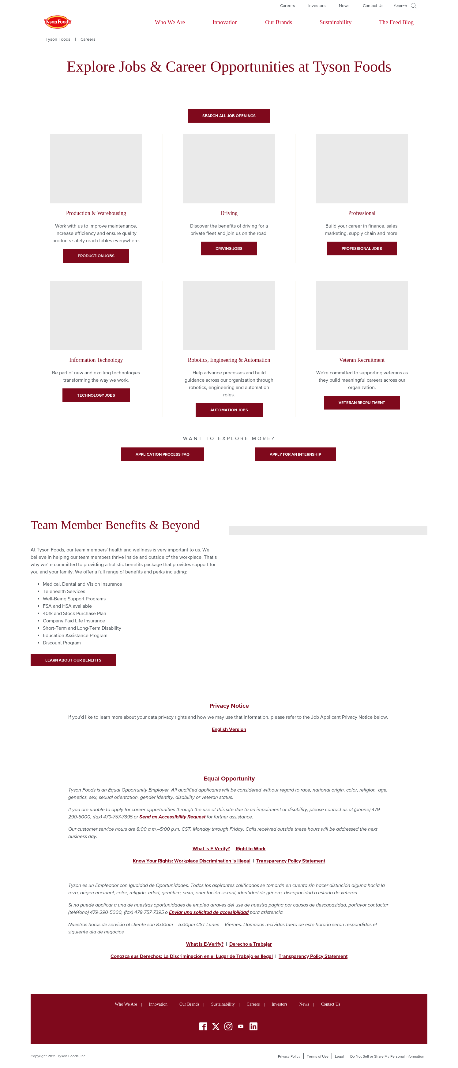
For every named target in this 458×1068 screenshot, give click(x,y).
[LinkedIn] (253, 1027)
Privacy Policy (289, 1056)
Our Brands (278, 22)
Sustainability (336, 22)
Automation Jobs (229, 410)
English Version (229, 729)
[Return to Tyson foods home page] (52, 22)
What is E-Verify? (204, 944)
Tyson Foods (58, 39)
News (344, 5)
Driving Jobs (229, 248)
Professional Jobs (362, 248)
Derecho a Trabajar (250, 944)
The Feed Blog (396, 22)
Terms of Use (317, 1056)
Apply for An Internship (295, 454)
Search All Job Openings (229, 115)
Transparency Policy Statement (313, 956)
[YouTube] (241, 1027)
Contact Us (373, 5)
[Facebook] (203, 1027)
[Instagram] (228, 1027)
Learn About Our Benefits (73, 660)
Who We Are (170, 22)
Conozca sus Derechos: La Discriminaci (154, 956)
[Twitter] (216, 1026)
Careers (287, 5)
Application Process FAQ (163, 454)
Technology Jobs (96, 395)
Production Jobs (96, 256)
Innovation (225, 22)
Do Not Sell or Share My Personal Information (387, 1056)
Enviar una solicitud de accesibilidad (209, 912)
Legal (339, 1056)
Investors (317, 5)
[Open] (405, 6)
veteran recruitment (362, 402)
